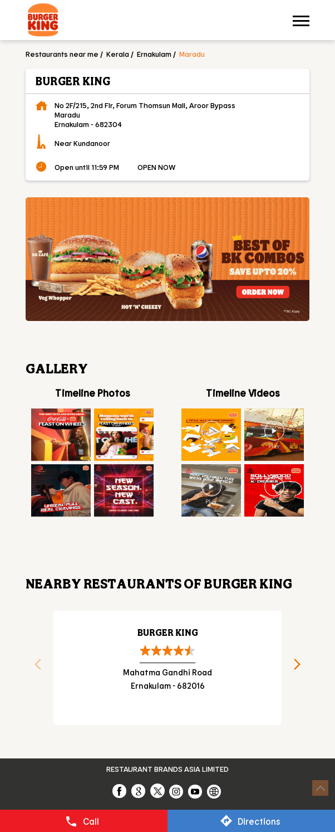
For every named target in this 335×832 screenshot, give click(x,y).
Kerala (117, 54)
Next (301, 668)
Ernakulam (154, 54)
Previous (34, 668)
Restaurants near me (62, 54)
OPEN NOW (156, 167)
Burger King (167, 632)
